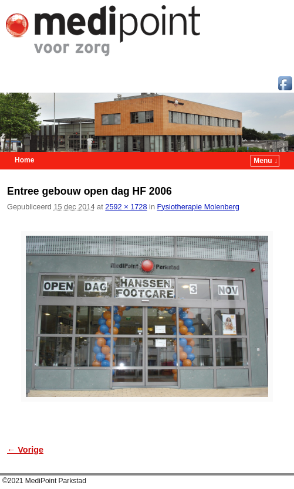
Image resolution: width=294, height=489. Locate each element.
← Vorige (25, 449)
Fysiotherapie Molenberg (198, 206)
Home (24, 160)
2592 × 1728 (126, 206)
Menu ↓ (266, 161)
